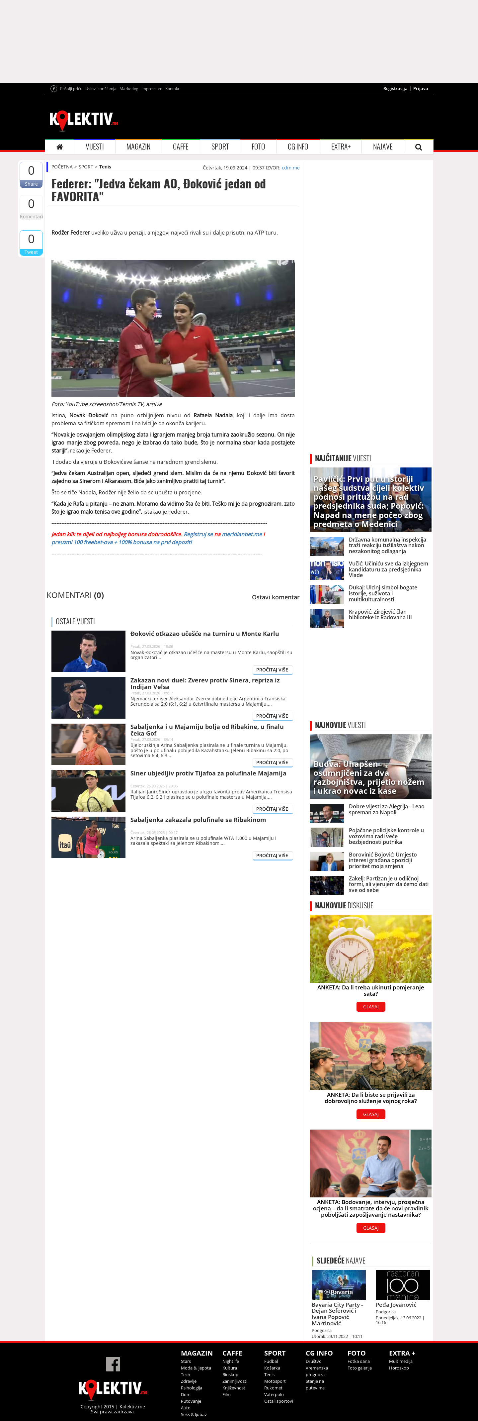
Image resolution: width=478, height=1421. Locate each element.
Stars (186, 1361)
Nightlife (230, 1361)
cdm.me (291, 167)
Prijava (420, 88)
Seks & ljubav (194, 1414)
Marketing (129, 88)
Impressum (151, 88)
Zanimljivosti (234, 1381)
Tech (185, 1374)
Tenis (105, 166)
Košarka (272, 1368)
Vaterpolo (274, 1394)
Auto (186, 1408)
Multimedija (401, 1361)
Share (31, 184)
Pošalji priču (71, 88)
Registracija (395, 88)
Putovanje (191, 1401)
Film (226, 1394)
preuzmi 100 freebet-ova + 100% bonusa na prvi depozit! (121, 542)
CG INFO (298, 147)
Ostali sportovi (278, 1401)
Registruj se (197, 534)
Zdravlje (189, 1381)
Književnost (233, 1388)
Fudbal (271, 1361)
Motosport (275, 1381)
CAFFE (181, 147)
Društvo (314, 1361)
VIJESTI (95, 147)
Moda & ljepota (196, 1368)
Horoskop (399, 1368)
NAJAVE (383, 147)
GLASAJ (371, 1006)
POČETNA (62, 166)
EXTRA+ (341, 147)
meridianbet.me (242, 534)
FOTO (258, 147)
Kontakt (172, 88)
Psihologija (191, 1388)
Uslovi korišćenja (101, 88)
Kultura (229, 1368)
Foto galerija (360, 1368)
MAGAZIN (138, 147)
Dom (186, 1394)
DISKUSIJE (344, 905)
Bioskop (230, 1374)
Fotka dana (359, 1361)
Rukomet (273, 1388)
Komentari (31, 216)
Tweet (31, 252)
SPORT (220, 147)
